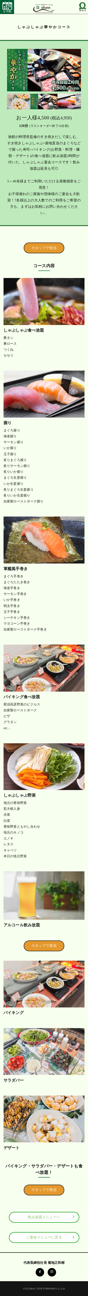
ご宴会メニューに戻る (44, 1237)
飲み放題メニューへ (44, 1217)
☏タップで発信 (44, 248)
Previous (10, 100)
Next (78, 100)
